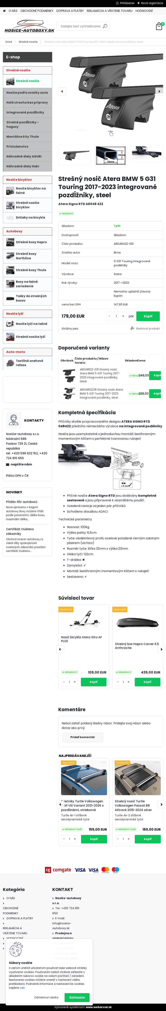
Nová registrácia (152, 3)
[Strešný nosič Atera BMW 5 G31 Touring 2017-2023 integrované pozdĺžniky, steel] (110, 91)
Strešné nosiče (28, 42)
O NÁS (13, 11)
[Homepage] (4, 11)
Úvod (8, 42)
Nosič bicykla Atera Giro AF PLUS (81, 639)
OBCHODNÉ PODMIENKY (37, 11)
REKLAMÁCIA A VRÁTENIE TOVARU (109, 11)
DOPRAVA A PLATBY (70, 11)
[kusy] (116, 316)
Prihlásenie (127, 3)
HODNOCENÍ (144, 11)
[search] (105, 27)
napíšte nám (21, 464)
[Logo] (29, 26)
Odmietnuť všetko (46, 997)
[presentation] (62, 91)
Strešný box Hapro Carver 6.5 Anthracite (137, 646)
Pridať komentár (83, 737)
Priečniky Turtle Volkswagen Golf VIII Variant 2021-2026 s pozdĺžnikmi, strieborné (82, 805)
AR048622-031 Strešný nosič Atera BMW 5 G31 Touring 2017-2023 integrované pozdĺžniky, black (100, 375)
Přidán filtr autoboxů (21, 502)
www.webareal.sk (99, 1007)
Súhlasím (77, 997)
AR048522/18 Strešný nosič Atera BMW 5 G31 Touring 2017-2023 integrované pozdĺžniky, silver (101, 394)
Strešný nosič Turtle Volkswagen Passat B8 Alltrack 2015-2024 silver (133, 805)
